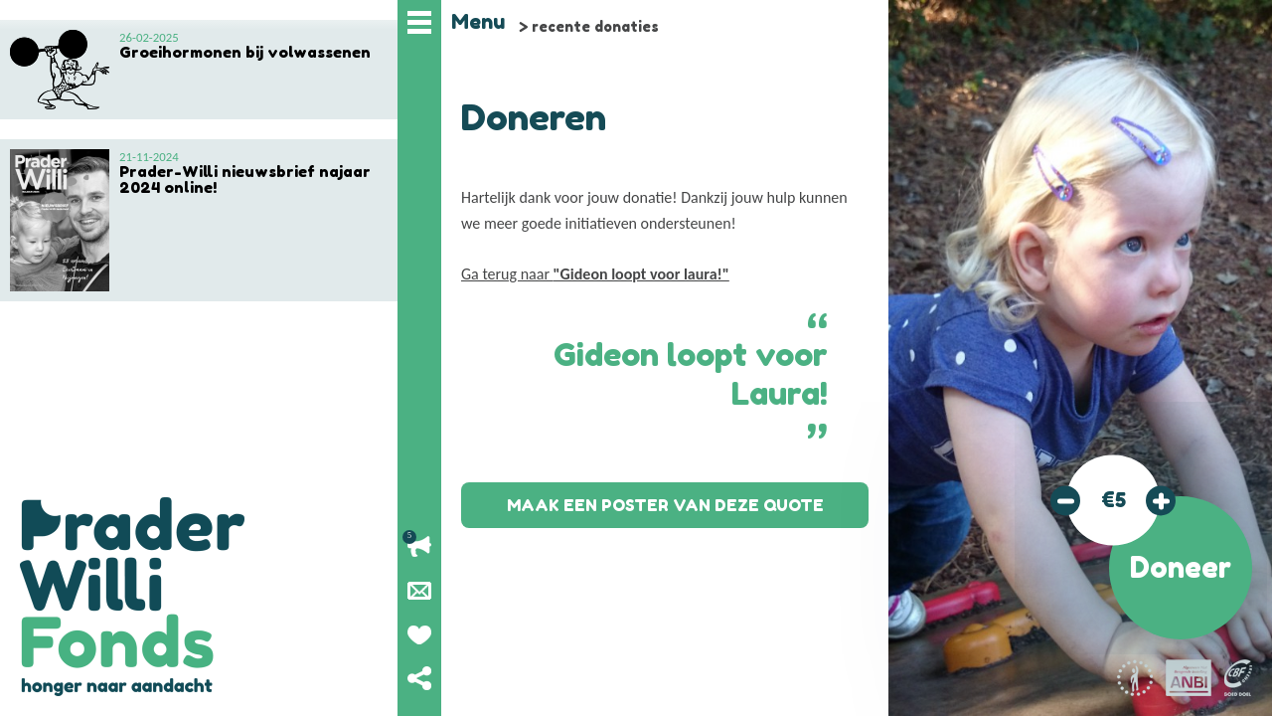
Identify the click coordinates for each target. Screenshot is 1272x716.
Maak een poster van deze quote (665, 505)
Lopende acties (419, 547)
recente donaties (595, 26)
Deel (419, 678)
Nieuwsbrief (419, 591)
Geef (419, 634)
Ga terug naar (595, 274)
